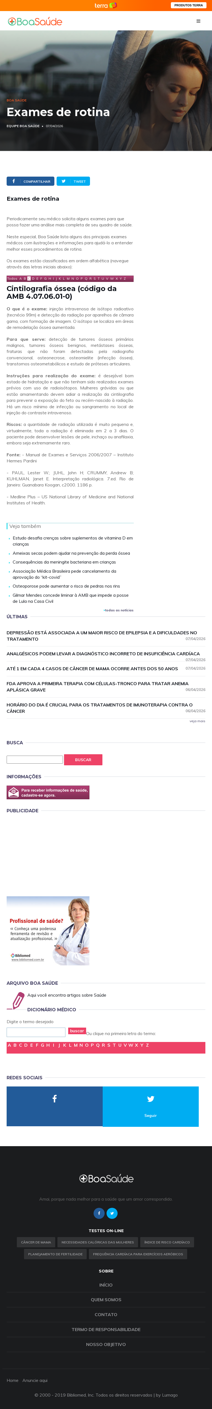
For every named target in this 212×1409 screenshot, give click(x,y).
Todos (12, 278)
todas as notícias (119, 610)
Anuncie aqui (34, 1380)
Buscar (83, 759)
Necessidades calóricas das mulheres (98, 1242)
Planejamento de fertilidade (55, 1254)
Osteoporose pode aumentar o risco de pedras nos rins (66, 586)
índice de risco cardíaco (167, 1242)
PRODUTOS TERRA (188, 5)
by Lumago (167, 1395)
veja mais (197, 721)
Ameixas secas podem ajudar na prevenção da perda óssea (71, 553)
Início (106, 1285)
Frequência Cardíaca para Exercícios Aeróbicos (138, 1254)
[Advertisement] (48, 854)
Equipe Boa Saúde (23, 126)
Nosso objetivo (106, 1344)
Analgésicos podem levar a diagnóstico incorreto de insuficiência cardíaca (106, 654)
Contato (106, 1314)
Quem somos (106, 1299)
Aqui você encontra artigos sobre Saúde (66, 995)
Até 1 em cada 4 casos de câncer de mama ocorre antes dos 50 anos (106, 668)
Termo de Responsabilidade (106, 1329)
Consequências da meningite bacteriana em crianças (64, 562)
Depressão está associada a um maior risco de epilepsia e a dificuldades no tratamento (106, 636)
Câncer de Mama (36, 1242)
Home (12, 1380)
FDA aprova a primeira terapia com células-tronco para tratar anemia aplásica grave (106, 687)
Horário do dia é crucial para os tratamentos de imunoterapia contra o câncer (106, 708)
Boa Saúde (16, 100)
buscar (77, 1030)
